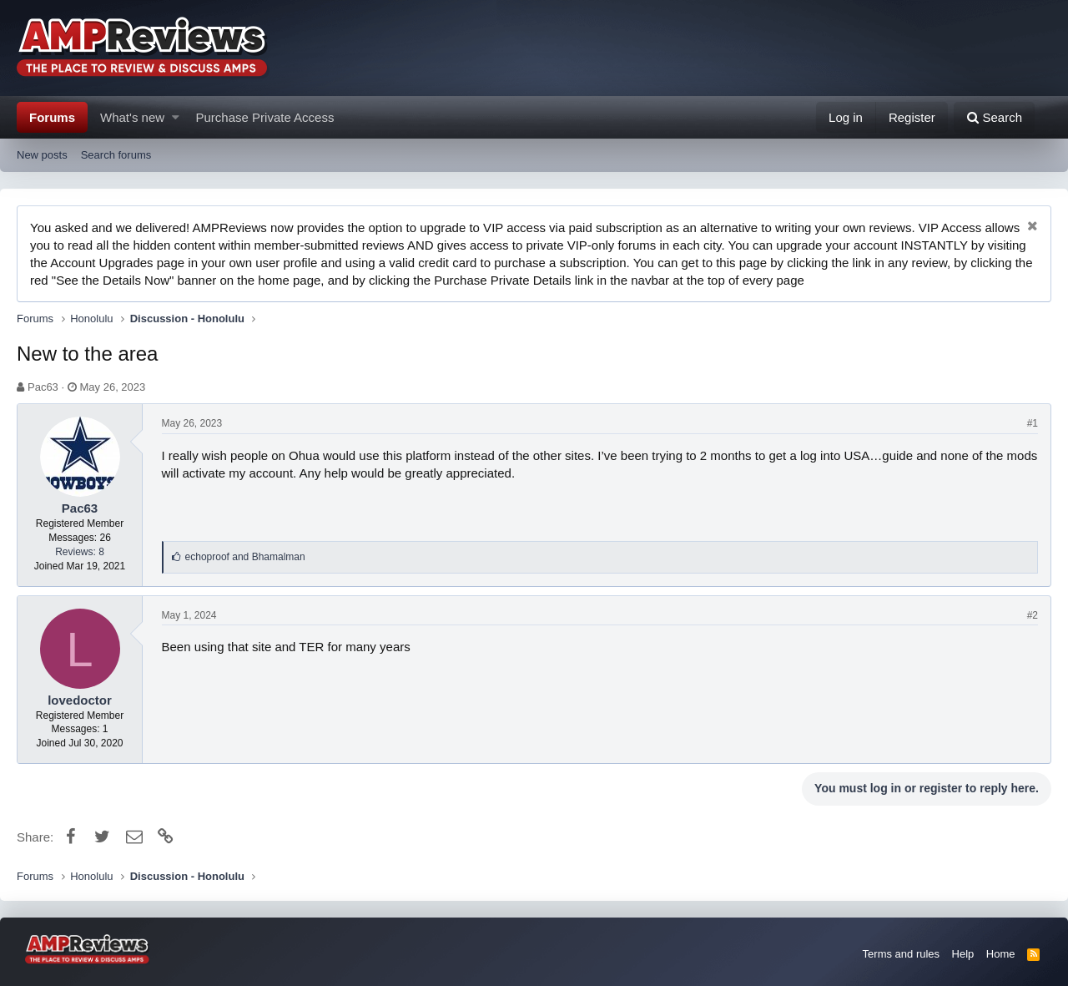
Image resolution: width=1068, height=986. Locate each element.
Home (1000, 954)
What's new (132, 117)
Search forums (116, 155)
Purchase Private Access (265, 117)
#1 (1032, 423)
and (245, 557)
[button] (176, 117)
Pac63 (43, 387)
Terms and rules (901, 954)
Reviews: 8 (79, 552)
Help (963, 954)
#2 (1032, 615)
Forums (52, 117)
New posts (42, 155)
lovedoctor (80, 700)
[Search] (994, 117)
